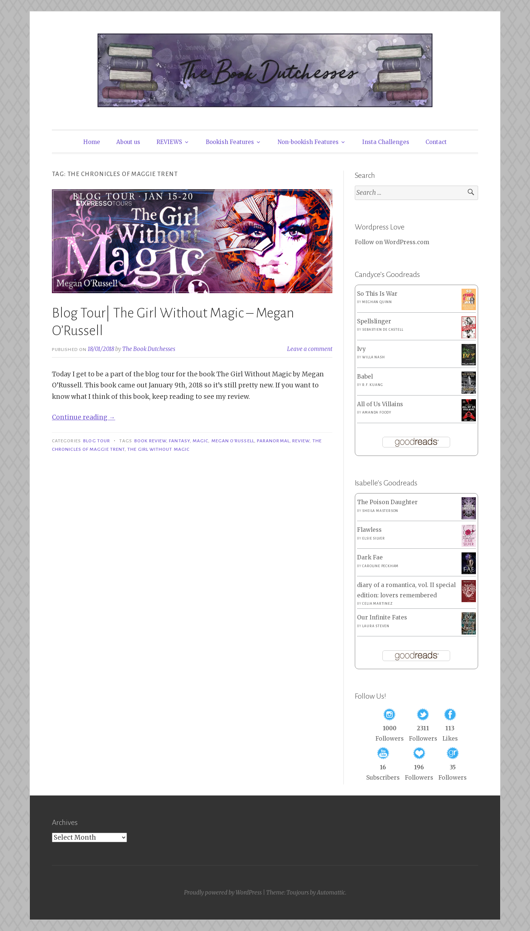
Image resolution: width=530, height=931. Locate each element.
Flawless (369, 529)
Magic (200, 440)
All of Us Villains (380, 404)
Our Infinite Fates (382, 617)
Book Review (150, 440)
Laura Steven (375, 626)
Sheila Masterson (380, 511)
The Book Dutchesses (148, 348)
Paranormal (273, 440)
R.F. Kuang (372, 385)
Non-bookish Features (308, 141)
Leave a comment (309, 348)
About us (128, 141)
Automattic (331, 892)
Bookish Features (230, 141)
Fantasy (179, 440)
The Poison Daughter (387, 502)
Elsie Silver (373, 538)
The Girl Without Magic (158, 449)
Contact (436, 141)
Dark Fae (370, 557)
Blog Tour (96, 440)
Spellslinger (374, 321)
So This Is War (377, 293)
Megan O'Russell (232, 440)
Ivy (361, 348)
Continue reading (83, 417)
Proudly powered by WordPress (223, 892)
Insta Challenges (385, 141)
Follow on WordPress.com (392, 242)
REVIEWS (169, 141)
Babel (365, 376)
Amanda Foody (376, 412)
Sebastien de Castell (382, 329)
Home (91, 141)
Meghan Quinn (377, 302)
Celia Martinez (377, 603)
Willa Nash (373, 357)
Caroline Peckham (380, 566)
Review (301, 440)
